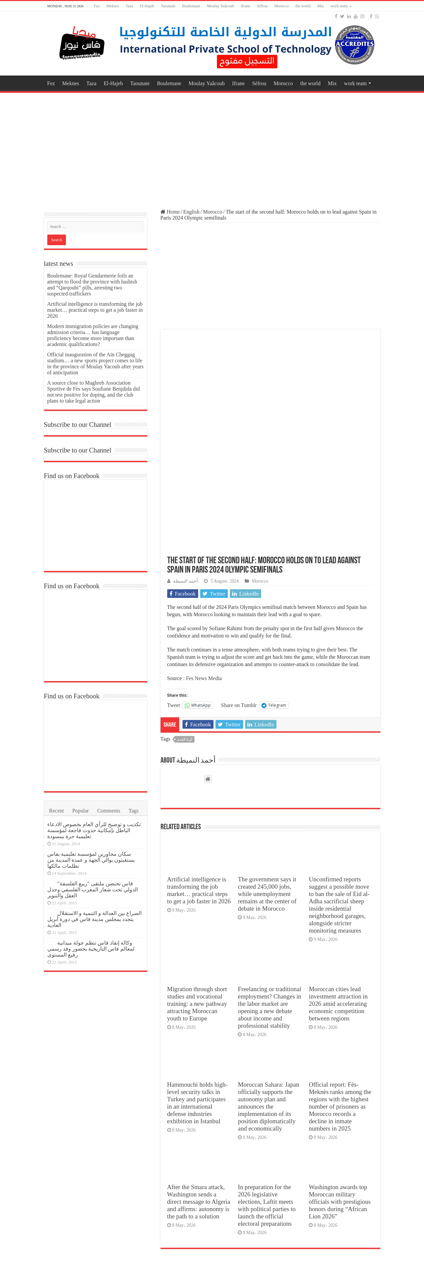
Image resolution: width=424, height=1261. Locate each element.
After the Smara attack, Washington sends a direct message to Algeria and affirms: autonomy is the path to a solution (198, 1091)
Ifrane (245, 6)
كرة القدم (184, 629)
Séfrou (262, 6)
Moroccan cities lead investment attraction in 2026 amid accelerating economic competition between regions (338, 893)
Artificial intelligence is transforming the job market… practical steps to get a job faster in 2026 (199, 780)
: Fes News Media (202, 568)
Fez (97, 6)
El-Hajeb (147, 6)
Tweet (173, 595)
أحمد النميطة (185, 470)
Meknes (112, 6)
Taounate (168, 6)
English (191, 212)
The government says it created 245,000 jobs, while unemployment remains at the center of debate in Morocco (267, 784)
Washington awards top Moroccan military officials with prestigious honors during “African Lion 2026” (340, 1091)
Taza (129, 6)
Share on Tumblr (239, 595)
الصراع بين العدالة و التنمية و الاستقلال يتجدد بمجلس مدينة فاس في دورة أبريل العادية (94, 919)
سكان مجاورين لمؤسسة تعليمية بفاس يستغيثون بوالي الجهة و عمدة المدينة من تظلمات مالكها (91, 860)
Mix (320, 6)
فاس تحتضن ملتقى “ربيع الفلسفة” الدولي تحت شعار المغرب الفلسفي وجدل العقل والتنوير (92, 889)
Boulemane (191, 6)
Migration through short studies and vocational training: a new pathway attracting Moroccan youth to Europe (197, 893)
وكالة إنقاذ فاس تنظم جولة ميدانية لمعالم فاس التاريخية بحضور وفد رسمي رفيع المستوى (91, 949)
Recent (56, 810)
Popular (80, 810)
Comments (108, 810)
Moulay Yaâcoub (220, 6)
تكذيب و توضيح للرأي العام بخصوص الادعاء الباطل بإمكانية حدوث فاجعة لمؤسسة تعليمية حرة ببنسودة (94, 830)
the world (303, 6)
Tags (134, 810)
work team (338, 6)
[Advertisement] (212, 147)
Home (170, 212)
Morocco (281, 6)
